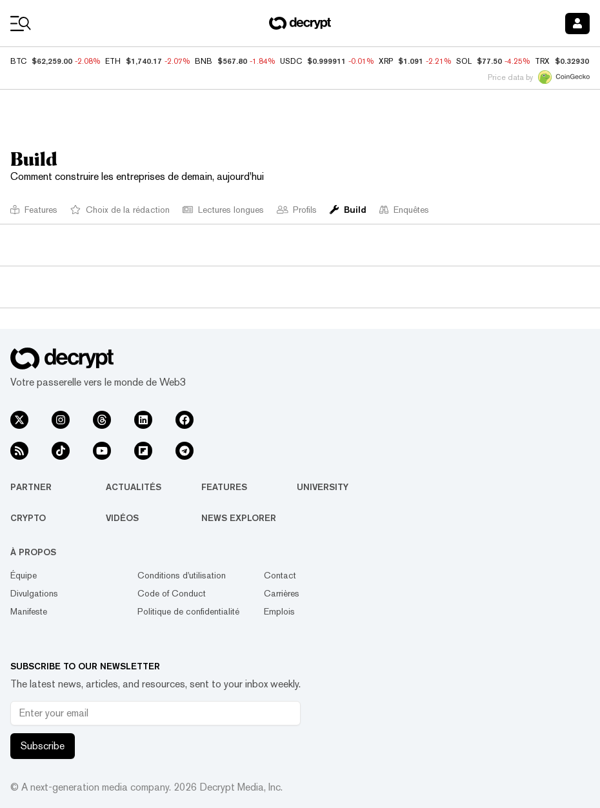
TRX (542, 61)
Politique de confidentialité (188, 611)
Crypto (28, 518)
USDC (291, 61)
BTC (18, 61)
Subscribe (43, 746)
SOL (464, 61)
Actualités (133, 487)
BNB (203, 61)
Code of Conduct (171, 593)
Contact (280, 575)
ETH (113, 61)
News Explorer (238, 518)
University (322, 487)
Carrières (281, 593)
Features (224, 487)
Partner (31, 487)
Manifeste (28, 611)
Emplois (279, 611)
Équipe (23, 575)
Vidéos (122, 518)
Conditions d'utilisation (181, 575)
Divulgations (34, 593)
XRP (386, 61)
